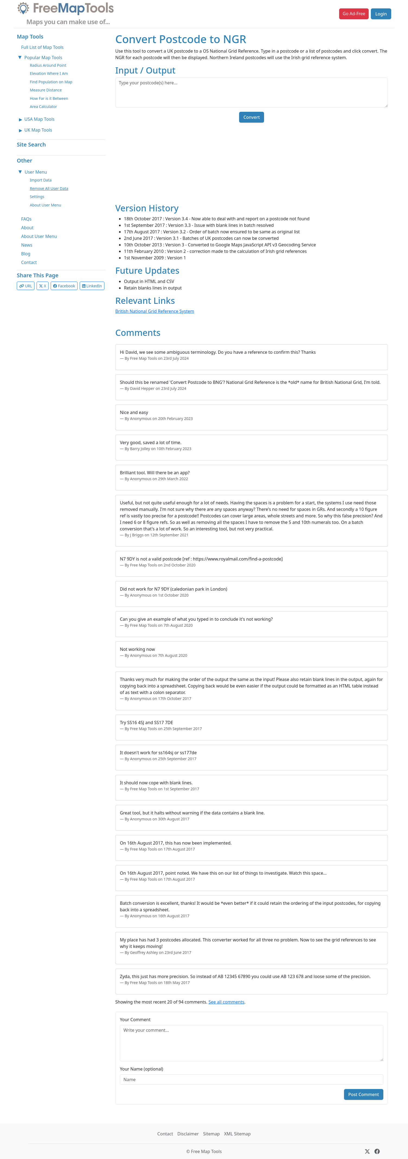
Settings (37, 196)
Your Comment (135, 1020)
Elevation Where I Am (49, 73)
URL (25, 285)
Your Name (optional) (141, 1069)
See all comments (226, 1002)
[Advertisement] (251, 165)
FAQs (26, 219)
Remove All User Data (49, 188)
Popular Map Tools (43, 58)
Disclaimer (188, 1134)
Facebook (64, 285)
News (26, 245)
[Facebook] (377, 1151)
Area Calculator (43, 106)
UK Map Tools (38, 130)
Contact (29, 262)
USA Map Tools (39, 119)
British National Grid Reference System (154, 311)
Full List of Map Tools (42, 47)
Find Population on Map (51, 81)
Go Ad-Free (354, 14)
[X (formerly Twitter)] (367, 1151)
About (27, 228)
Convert (251, 117)
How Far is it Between (49, 98)
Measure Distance (46, 90)
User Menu (36, 172)
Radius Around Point (48, 65)
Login (381, 14)
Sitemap (211, 1134)
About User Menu (45, 205)
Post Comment (363, 1094)
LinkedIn (92, 285)
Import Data (41, 180)
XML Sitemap (237, 1134)
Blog (25, 254)
